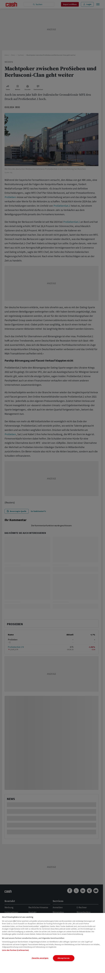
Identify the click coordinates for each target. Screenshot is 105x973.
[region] (52, 943)
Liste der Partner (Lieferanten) (15, 950)
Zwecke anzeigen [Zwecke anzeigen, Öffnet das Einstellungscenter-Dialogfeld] (40, 958)
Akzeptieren (64, 958)
